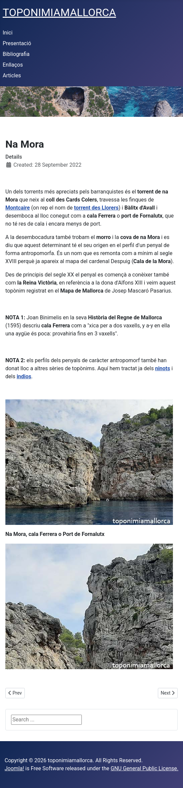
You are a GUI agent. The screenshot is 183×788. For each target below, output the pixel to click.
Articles (12, 75)
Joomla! (14, 768)
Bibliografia (16, 54)
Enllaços (13, 65)
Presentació (17, 43)
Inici (7, 32)
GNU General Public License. (144, 768)
